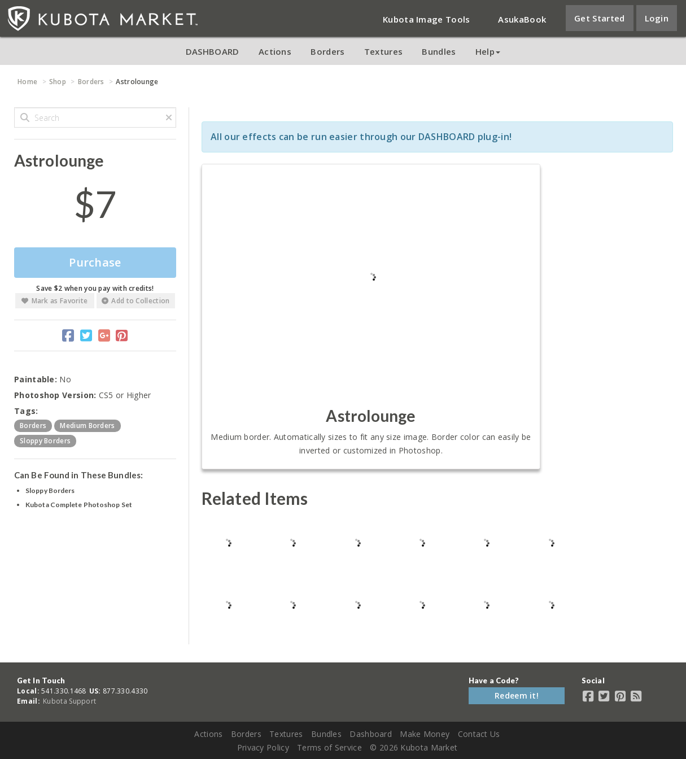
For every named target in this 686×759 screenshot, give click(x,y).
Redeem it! (517, 695)
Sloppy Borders (50, 490)
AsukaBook (522, 19)
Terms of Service (329, 747)
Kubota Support (69, 701)
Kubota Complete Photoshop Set (78, 504)
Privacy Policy (263, 747)
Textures (383, 51)
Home (27, 81)
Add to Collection (135, 301)
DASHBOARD (212, 51)
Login (657, 18)
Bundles (439, 51)
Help (487, 51)
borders (33, 425)
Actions (275, 51)
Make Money (424, 734)
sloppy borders (45, 441)
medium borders (87, 425)
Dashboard (370, 734)
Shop (57, 81)
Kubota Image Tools (426, 19)
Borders (327, 51)
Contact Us (479, 734)
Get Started (599, 18)
